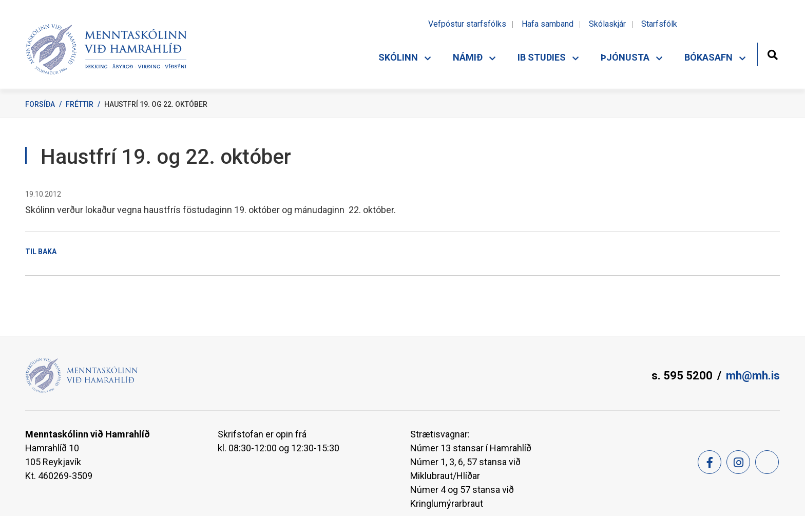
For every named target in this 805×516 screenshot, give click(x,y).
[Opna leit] (772, 53)
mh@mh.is (753, 375)
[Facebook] (709, 462)
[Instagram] (738, 462)
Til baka (40, 251)
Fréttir (79, 104)
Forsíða (40, 104)
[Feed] (767, 462)
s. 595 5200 (682, 375)
